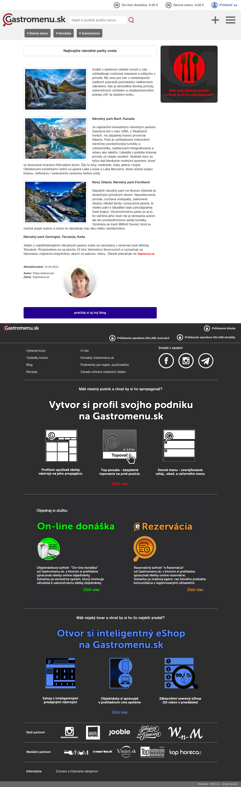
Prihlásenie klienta (223, 328)
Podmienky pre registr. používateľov (105, 364)
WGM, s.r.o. (215, 784)
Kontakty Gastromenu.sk (97, 357)
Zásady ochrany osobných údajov (103, 371)
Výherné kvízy (35, 350)
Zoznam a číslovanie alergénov (77, 771)
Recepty (32, 371)
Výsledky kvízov (37, 357)
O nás (85, 350)
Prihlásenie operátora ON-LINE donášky (210, 337)
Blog (29, 364)
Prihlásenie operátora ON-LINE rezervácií (143, 338)
